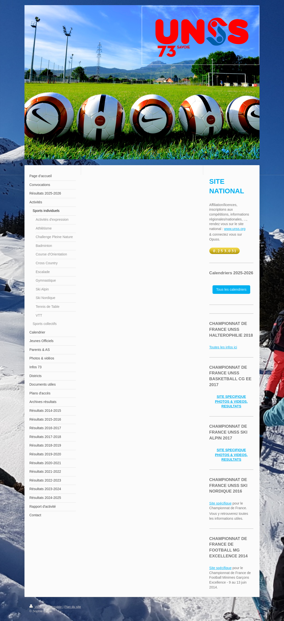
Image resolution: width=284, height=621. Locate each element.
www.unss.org (234, 229)
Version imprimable (46, 607)
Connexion (247, 606)
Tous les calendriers (231, 289)
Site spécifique (220, 503)
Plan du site (72, 607)
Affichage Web (244, 611)
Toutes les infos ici (223, 347)
